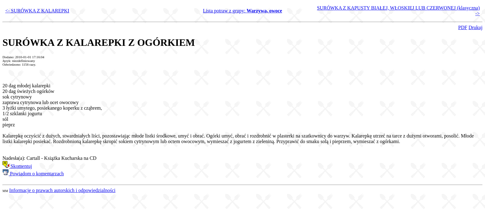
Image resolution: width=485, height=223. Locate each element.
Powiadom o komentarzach (33, 173)
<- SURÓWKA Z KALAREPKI (37, 10)
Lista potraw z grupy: (242, 10)
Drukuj (476, 27)
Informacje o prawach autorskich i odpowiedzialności (62, 190)
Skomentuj (17, 166)
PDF (462, 27)
